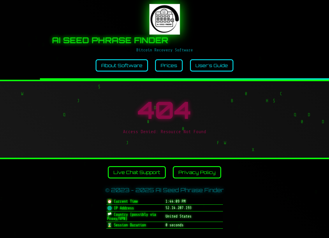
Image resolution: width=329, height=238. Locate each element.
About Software (121, 65)
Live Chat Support (136, 172)
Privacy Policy (197, 172)
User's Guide (212, 65)
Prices (169, 65)
